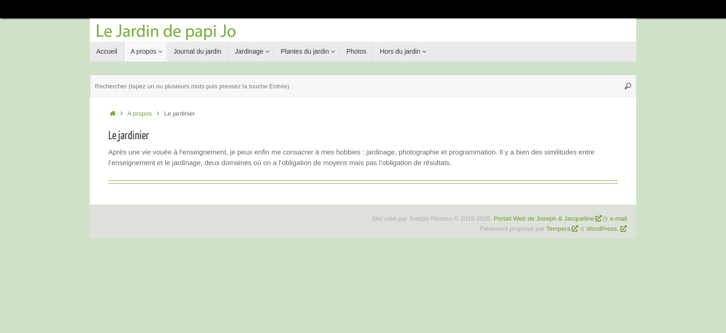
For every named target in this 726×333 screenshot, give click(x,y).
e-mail (618, 218)
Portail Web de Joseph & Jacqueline (544, 218)
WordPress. (603, 228)
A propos (139, 113)
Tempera (558, 228)
